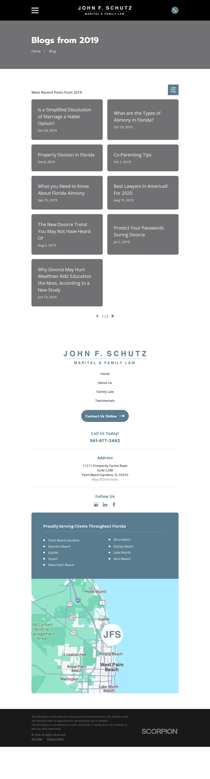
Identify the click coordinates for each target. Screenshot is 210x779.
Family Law (105, 391)
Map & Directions (105, 479)
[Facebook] (114, 504)
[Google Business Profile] (96, 504)
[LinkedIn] (105, 504)
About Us (105, 382)
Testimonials (105, 400)
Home (105, 374)
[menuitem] (36, 739)
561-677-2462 (105, 441)
